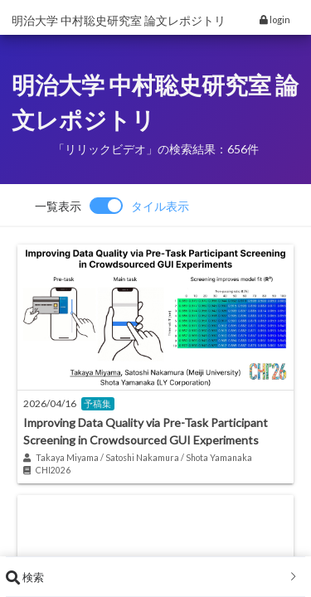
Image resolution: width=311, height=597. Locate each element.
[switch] (112, 205)
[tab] (155, 577)
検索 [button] (152, 577)
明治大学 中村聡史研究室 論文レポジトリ (119, 20)
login (275, 19)
